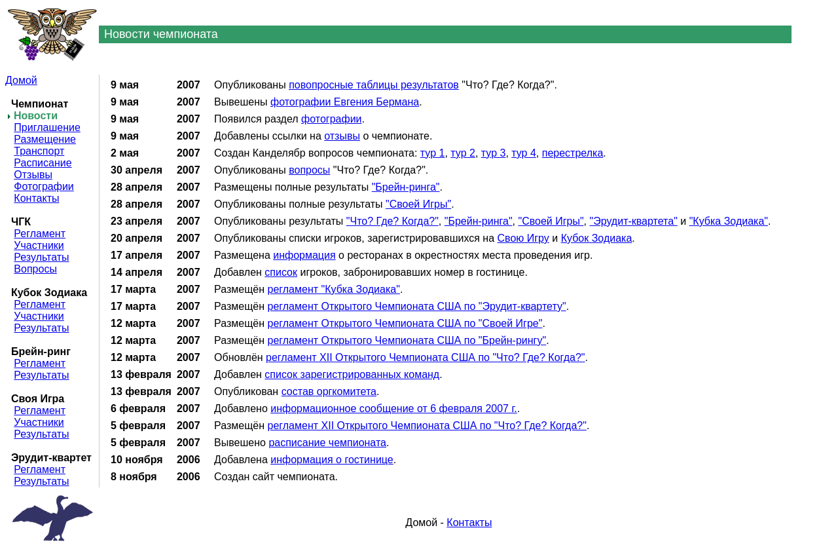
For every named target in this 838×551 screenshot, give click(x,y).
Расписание (42, 162)
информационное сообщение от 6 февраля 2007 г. (393, 408)
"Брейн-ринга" (406, 187)
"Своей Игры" (418, 204)
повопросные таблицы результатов (374, 84)
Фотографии (43, 186)
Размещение (45, 139)
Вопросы (35, 269)
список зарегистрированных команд (351, 374)
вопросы (309, 170)
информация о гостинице (331, 459)
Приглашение (47, 127)
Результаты (41, 257)
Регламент (39, 233)
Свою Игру (523, 238)
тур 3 (493, 153)
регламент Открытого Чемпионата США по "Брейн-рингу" (407, 340)
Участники (39, 245)
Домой (21, 80)
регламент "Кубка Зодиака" (334, 289)
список (280, 272)
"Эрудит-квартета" (634, 221)
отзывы (342, 136)
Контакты (36, 198)
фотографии (331, 118)
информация (304, 255)
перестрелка (573, 153)
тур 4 (523, 153)
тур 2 (462, 153)
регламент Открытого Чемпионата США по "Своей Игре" (405, 323)
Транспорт (39, 151)
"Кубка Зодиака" (728, 221)
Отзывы (33, 174)
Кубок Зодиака (596, 238)
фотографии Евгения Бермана (344, 101)
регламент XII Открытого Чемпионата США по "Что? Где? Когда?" (425, 357)
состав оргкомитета (329, 391)
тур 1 (432, 153)
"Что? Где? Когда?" (392, 221)
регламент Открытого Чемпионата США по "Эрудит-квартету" (417, 306)
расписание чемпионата (327, 442)
